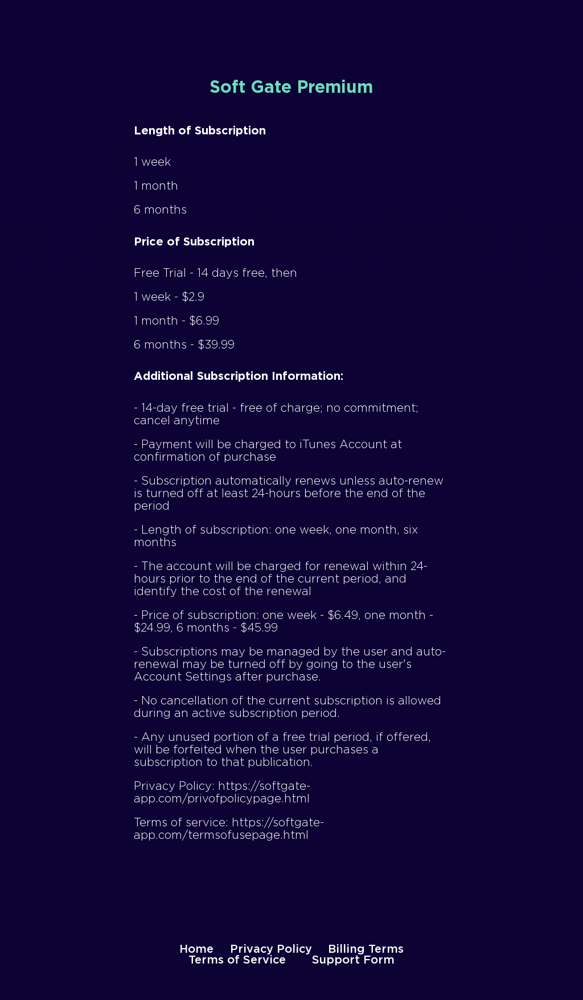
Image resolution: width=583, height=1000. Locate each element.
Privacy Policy (271, 949)
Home (196, 949)
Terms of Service (237, 960)
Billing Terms (366, 949)
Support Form (353, 960)
